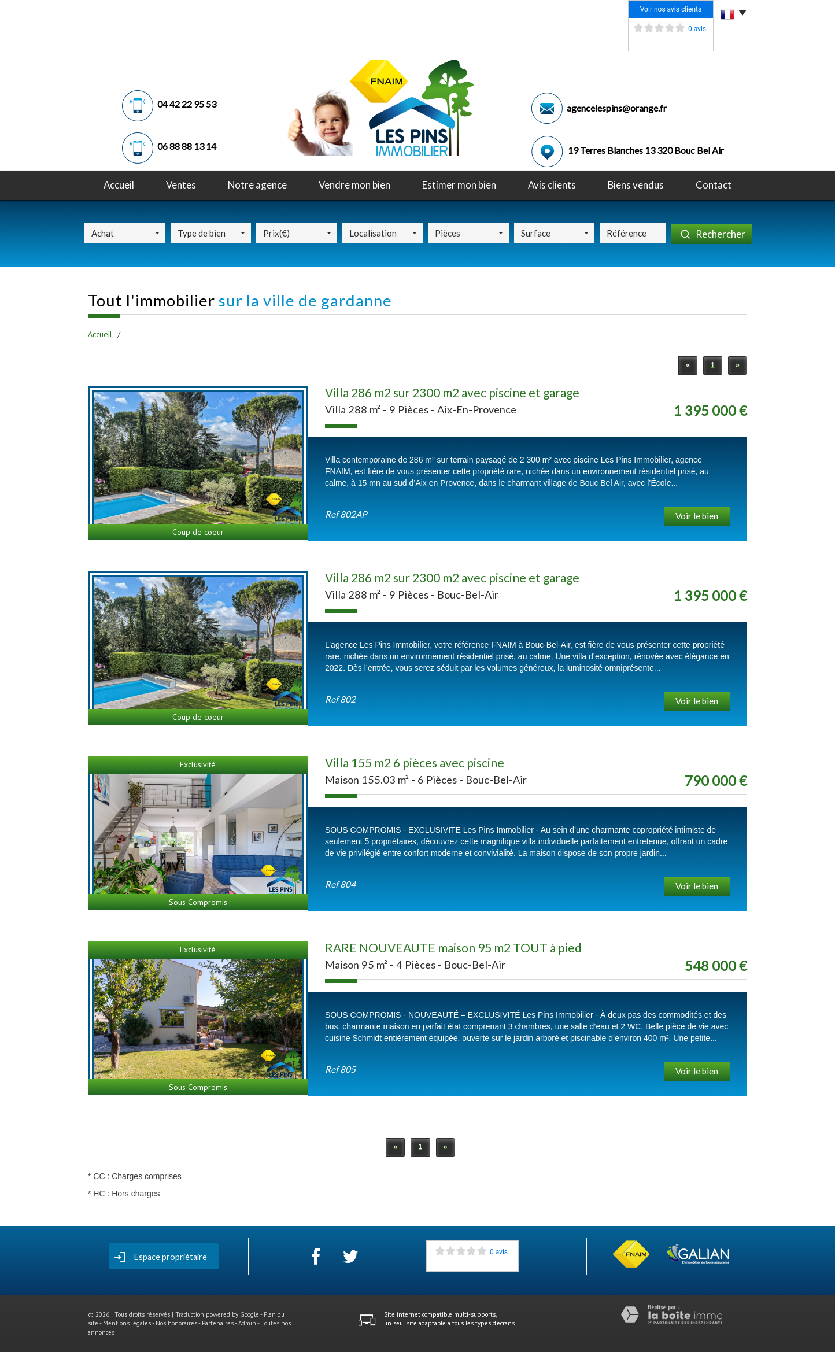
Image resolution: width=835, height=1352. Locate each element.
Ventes (181, 185)
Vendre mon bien (354, 185)
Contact (713, 185)
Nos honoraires (176, 1323)
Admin (247, 1323)
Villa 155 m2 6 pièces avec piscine (414, 762)
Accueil (119, 185)
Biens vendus (636, 185)
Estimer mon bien (459, 185)
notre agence (257, 185)
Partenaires (218, 1323)
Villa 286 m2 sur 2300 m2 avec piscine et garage (452, 392)
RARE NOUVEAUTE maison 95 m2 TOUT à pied (453, 947)
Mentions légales (127, 1323)
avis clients (552, 185)
